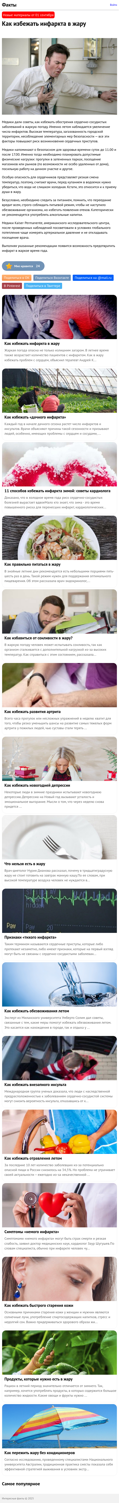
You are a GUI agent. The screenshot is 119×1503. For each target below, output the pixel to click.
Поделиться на (93, 277)
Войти (113, 5)
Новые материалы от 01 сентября (28, 15)
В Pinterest (12, 286)
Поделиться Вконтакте (52, 277)
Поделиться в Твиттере (43, 286)
